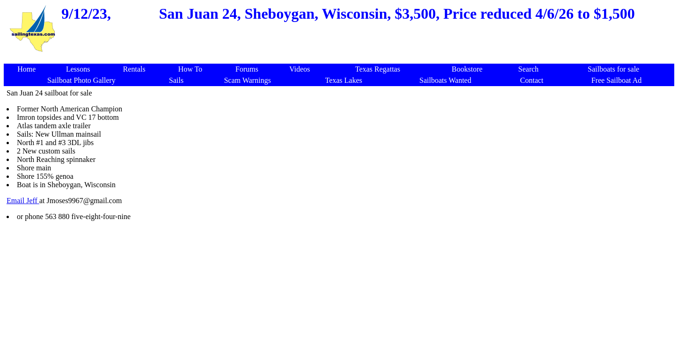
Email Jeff (23, 201)
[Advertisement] (486, 229)
